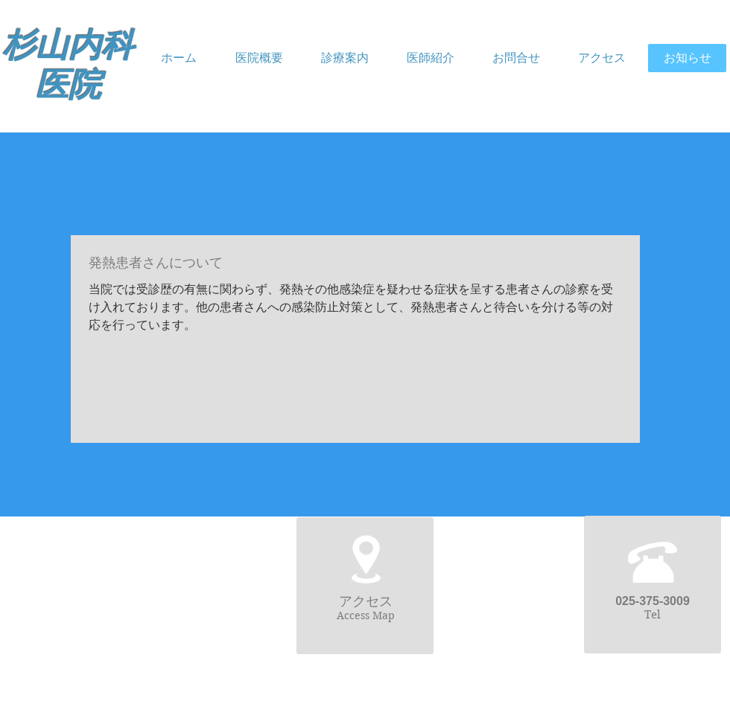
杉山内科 (68, 46)
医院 (68, 85)
